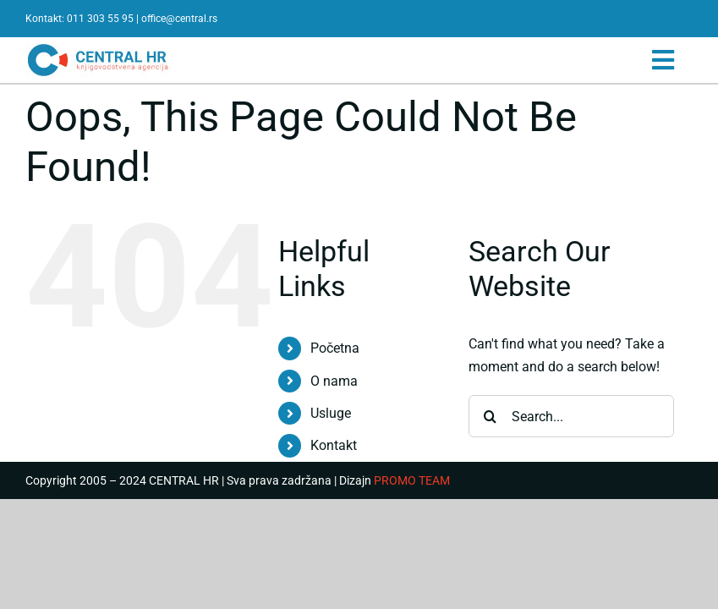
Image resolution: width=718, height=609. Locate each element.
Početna (334, 348)
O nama (334, 381)
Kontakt (333, 445)
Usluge (330, 413)
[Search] (490, 416)
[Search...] (571, 416)
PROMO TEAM (412, 480)
